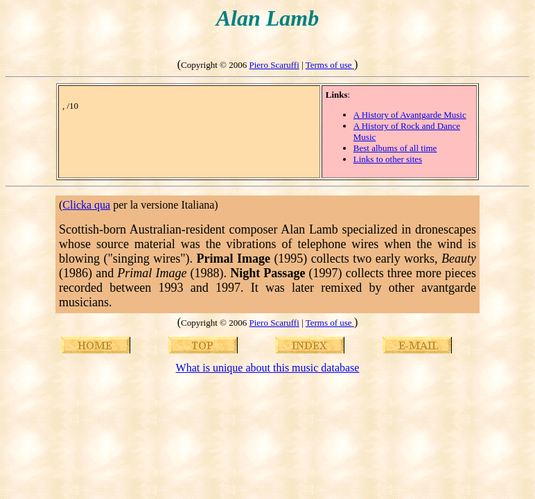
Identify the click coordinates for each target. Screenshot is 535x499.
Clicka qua (86, 205)
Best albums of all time (395, 148)
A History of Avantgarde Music (409, 115)
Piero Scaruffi (274, 65)
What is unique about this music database (268, 368)
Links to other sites (387, 159)
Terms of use (330, 65)
